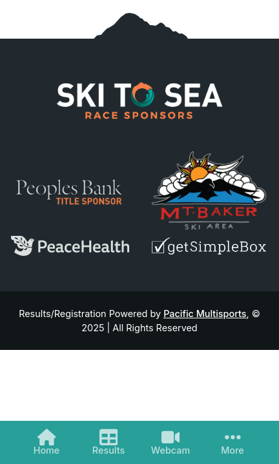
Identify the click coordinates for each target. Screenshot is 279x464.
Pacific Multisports (204, 313)
